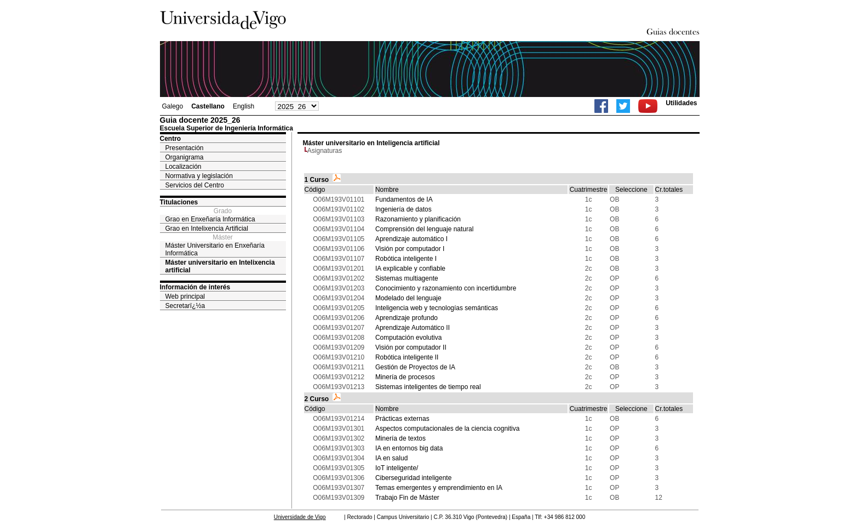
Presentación (184, 148)
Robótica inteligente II (406, 357)
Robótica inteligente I (406, 258)
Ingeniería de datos (403, 209)
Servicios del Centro (194, 185)
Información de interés (195, 287)
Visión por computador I (410, 249)
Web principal (185, 296)
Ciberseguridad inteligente (413, 478)
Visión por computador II (410, 347)
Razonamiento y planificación (418, 219)
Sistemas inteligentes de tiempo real (428, 387)
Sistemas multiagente (406, 278)
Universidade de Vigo (300, 517)
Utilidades (681, 103)
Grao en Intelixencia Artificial (206, 228)
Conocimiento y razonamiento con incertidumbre (445, 288)
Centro (170, 138)
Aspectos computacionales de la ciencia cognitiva (447, 428)
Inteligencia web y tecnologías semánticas (436, 308)
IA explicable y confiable (410, 268)
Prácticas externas (402, 419)
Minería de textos (400, 438)
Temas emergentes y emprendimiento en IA (438, 488)
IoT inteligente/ (397, 468)
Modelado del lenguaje (408, 298)
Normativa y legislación (199, 176)
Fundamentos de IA (404, 199)
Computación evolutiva (408, 337)
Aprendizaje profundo (406, 318)
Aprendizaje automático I (411, 239)
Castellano (208, 106)
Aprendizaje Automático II (412, 328)
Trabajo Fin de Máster (407, 497)
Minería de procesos (405, 377)
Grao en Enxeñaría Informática (210, 219)
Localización (183, 166)
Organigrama (184, 157)
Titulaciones (179, 202)
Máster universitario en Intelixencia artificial (220, 266)
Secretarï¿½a (185, 306)
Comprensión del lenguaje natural (424, 229)
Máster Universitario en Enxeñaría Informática (215, 249)
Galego (173, 106)
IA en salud (391, 458)
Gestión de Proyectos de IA (415, 367)
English (243, 106)
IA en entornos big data (409, 448)
